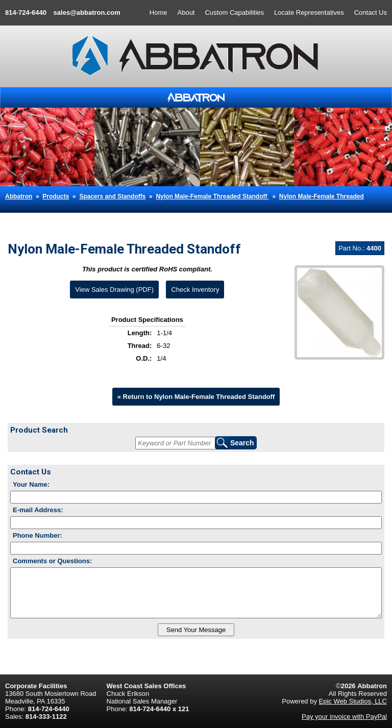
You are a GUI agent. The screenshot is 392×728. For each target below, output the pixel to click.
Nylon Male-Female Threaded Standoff (212, 196)
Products (55, 196)
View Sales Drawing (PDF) (114, 289)
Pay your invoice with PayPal (344, 716)
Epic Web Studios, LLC (353, 701)
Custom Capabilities (234, 12)
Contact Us (370, 12)
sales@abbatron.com (87, 12)
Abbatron (18, 196)
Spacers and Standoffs (112, 196)
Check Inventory (195, 289)
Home (158, 12)
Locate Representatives (309, 12)
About (186, 12)
